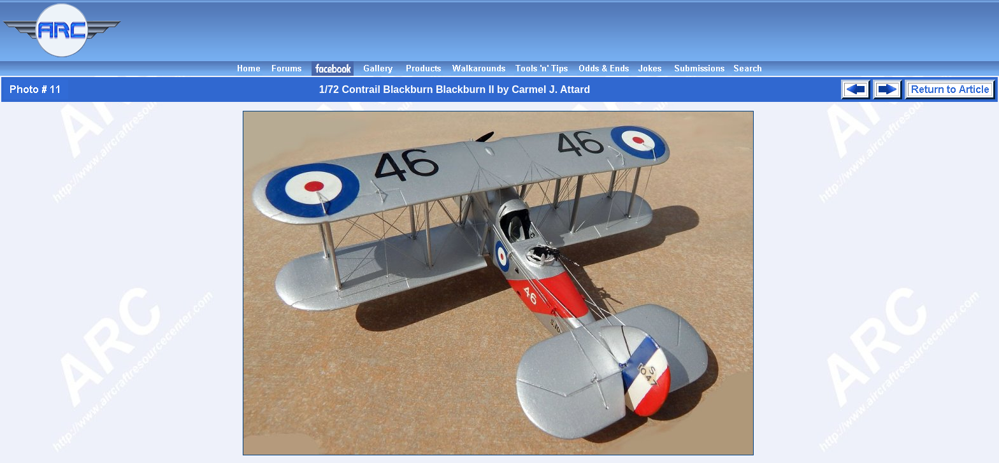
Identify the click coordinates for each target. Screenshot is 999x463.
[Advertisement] (562, 30)
